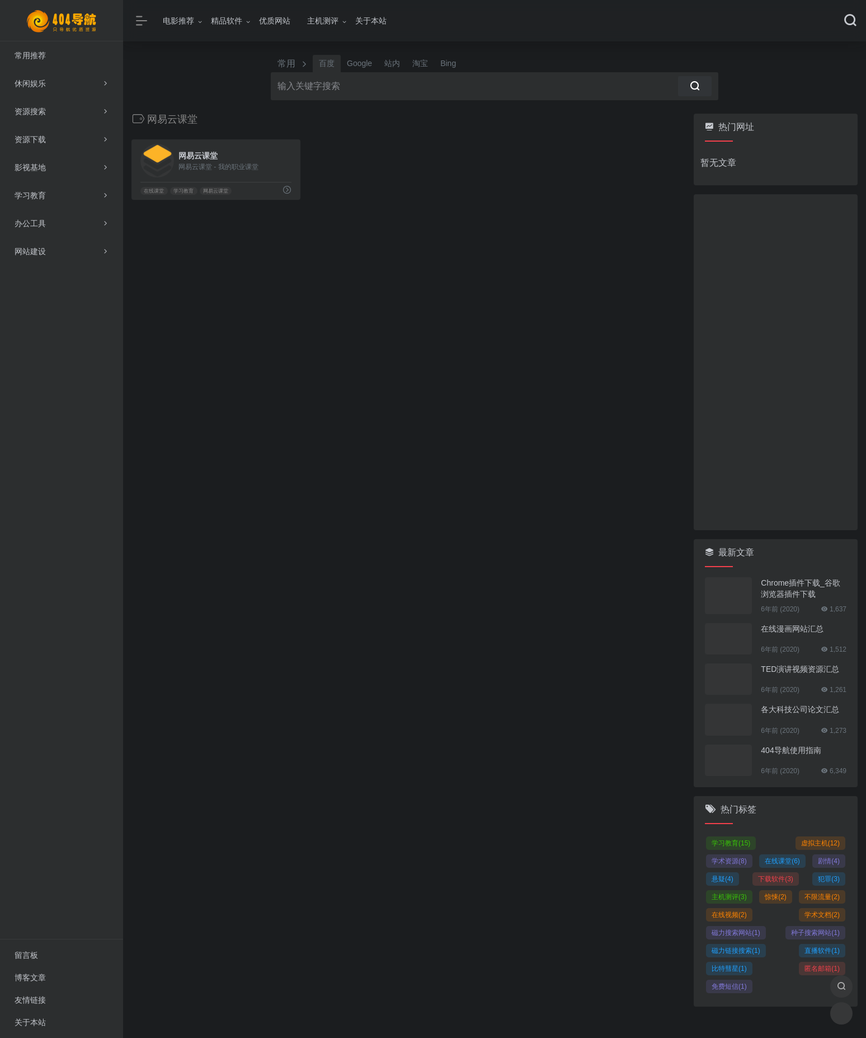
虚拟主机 (820, 843)
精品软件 (226, 20)
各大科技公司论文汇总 (800, 709)
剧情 (829, 861)
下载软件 (775, 879)
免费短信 (729, 986)
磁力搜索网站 (736, 933)
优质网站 (274, 20)
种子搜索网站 (815, 933)
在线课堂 (154, 191)
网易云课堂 (215, 191)
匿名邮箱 (822, 968)
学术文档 (822, 915)
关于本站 (371, 20)
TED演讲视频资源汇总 (800, 669)
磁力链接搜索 (736, 951)
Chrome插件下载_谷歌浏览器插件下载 (800, 588)
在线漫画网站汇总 (792, 628)
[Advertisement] (776, 362)
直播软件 (822, 951)
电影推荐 (178, 20)
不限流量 (822, 897)
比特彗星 (729, 968)
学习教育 (183, 191)
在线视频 (729, 915)
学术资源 (729, 861)
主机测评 (322, 20)
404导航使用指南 (791, 750)
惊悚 (776, 897)
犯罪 (829, 879)
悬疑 (722, 879)
